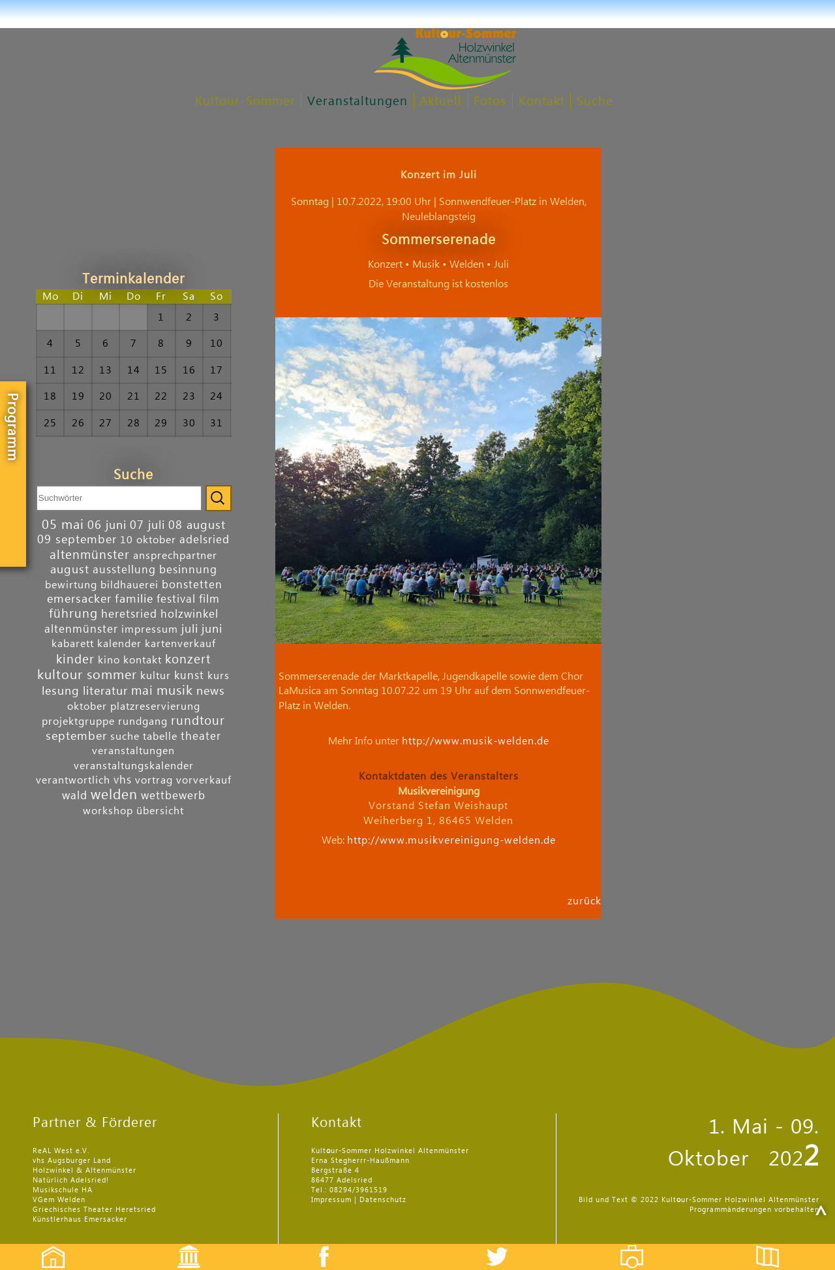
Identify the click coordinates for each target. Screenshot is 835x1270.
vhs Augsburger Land (72, 1160)
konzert (188, 659)
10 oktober (148, 540)
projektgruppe (78, 721)
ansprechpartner (175, 555)
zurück (584, 900)
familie (134, 599)
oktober (87, 706)
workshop (108, 810)
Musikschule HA (63, 1190)
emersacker (79, 599)
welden (114, 795)
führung (73, 613)
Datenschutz (382, 1199)
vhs (123, 780)
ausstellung (124, 570)
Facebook (317, 1245)
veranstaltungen (133, 750)
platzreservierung (155, 706)
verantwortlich (73, 780)
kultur (155, 675)
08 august (197, 525)
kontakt (142, 660)
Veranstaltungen (357, 101)
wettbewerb (173, 795)
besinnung (188, 570)
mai (142, 690)
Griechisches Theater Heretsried (94, 1209)
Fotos (490, 101)
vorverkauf (204, 780)
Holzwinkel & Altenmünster (84, 1170)
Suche (595, 101)
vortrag (154, 780)
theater (201, 736)
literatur (105, 691)
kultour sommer (87, 675)
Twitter (505, 1245)
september (76, 736)
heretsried (129, 614)
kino (109, 660)
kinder (75, 659)
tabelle (160, 736)
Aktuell (440, 101)
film (209, 599)
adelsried (204, 539)
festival (176, 599)
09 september (77, 539)
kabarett (73, 643)
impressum (149, 629)
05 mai (63, 525)
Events (180, 1245)
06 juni (107, 525)
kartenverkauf (180, 643)
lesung (61, 691)
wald (74, 795)
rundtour (198, 720)
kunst (189, 675)
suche (125, 736)
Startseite (46, 1245)
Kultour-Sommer (245, 101)
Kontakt (542, 101)
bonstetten (192, 585)
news (210, 691)
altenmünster (90, 555)
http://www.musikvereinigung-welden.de (451, 840)
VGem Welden (59, 1199)
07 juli (147, 525)
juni (212, 629)
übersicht (160, 810)
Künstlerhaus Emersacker (80, 1219)
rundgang (143, 721)
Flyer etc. (775, 1245)
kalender (119, 643)
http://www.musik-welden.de (475, 741)
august (69, 569)
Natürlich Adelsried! (71, 1180)
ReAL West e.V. (61, 1150)
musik (175, 690)
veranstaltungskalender (134, 765)
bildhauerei (129, 585)
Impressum (331, 1199)
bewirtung (71, 585)
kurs (218, 675)
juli (189, 629)
